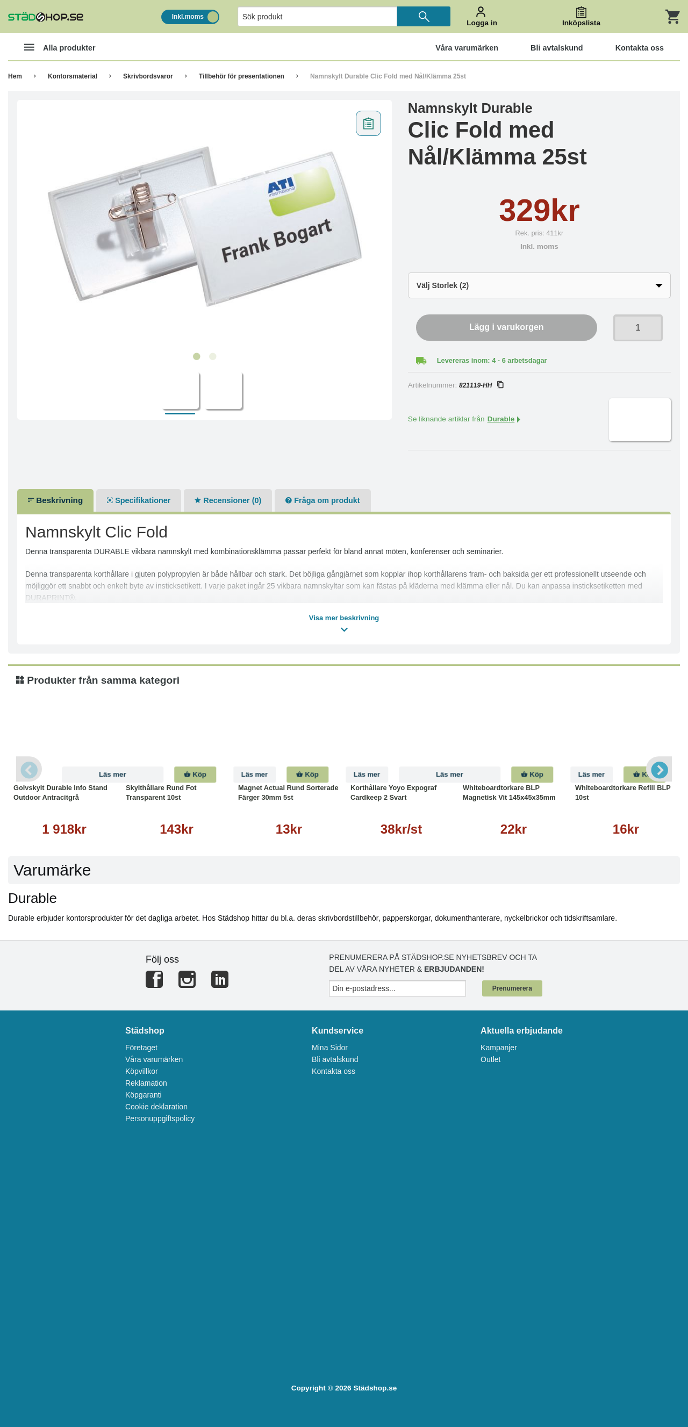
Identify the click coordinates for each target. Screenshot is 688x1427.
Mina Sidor (330, 1047)
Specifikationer (138, 500)
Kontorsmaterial (72, 76)
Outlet (490, 1059)
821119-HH (481, 385)
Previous (29, 769)
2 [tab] (212, 357)
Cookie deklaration (156, 1106)
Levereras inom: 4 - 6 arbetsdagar (492, 360)
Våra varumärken (154, 1059)
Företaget (141, 1047)
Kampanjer (499, 1047)
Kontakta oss (333, 1071)
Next (658, 769)
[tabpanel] (204, 226)
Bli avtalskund (335, 1059)
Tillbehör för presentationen (241, 76)
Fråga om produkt (322, 500)
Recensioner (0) (228, 500)
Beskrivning (55, 500)
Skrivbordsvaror (148, 76)
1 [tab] (196, 357)
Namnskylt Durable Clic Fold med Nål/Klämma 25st (388, 76)
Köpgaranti (143, 1095)
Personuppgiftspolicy (160, 1118)
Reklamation (146, 1083)
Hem (15, 76)
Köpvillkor (141, 1071)
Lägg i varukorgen (506, 327)
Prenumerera (512, 988)
